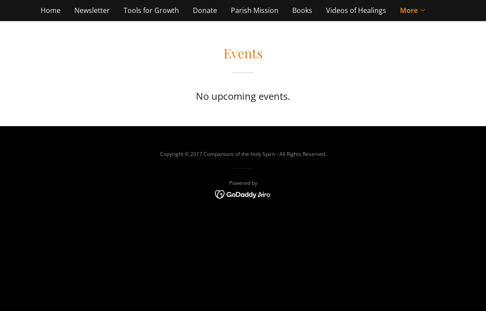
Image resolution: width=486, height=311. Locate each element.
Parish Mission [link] (254, 10)
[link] (243, 193)
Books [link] (302, 10)
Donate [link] (205, 10)
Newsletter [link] (92, 10)
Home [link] (51, 10)
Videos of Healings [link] (356, 10)
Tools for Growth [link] (151, 10)
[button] (413, 10)
